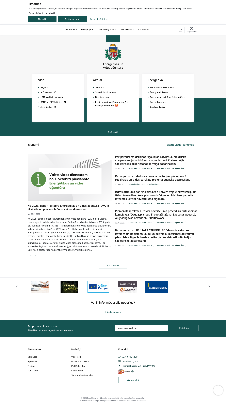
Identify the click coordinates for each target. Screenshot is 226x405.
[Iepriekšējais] (17, 286)
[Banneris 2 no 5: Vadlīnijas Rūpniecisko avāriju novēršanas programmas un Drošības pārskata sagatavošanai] (69, 286)
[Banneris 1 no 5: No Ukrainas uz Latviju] (40, 286)
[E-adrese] (124, 371)
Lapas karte (77, 370)
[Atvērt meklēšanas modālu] (180, 30)
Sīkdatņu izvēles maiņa (82, 375)
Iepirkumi (32, 361)
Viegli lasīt (76, 356)
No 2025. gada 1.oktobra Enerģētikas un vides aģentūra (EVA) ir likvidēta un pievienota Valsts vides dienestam (68, 207)
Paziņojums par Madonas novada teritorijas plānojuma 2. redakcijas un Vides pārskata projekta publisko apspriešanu (152, 177)
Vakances (32, 356)
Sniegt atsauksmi (113, 312)
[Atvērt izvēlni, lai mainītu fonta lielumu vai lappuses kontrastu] (191, 30)
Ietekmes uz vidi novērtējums (140, 168)
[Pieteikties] (184, 328)
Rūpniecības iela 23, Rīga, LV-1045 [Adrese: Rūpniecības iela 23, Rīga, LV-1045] (138, 366)
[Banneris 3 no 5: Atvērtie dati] (98, 286)
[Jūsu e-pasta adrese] (141, 328)
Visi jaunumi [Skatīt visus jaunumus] (113, 265)
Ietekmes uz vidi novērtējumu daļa (170, 168)
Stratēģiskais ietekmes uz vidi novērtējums (145, 184)
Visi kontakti (133, 380)
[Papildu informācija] (132, 371)
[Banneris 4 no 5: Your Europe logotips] (128, 286)
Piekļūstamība (78, 366)
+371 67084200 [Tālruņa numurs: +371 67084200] (130, 356)
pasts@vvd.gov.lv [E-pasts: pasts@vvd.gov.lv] (130, 361)
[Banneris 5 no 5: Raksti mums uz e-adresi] (156, 286)
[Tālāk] (209, 286)
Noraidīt (42, 19)
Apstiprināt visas (72, 19)
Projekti (31, 366)
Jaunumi (33, 255)
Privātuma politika (80, 361)
